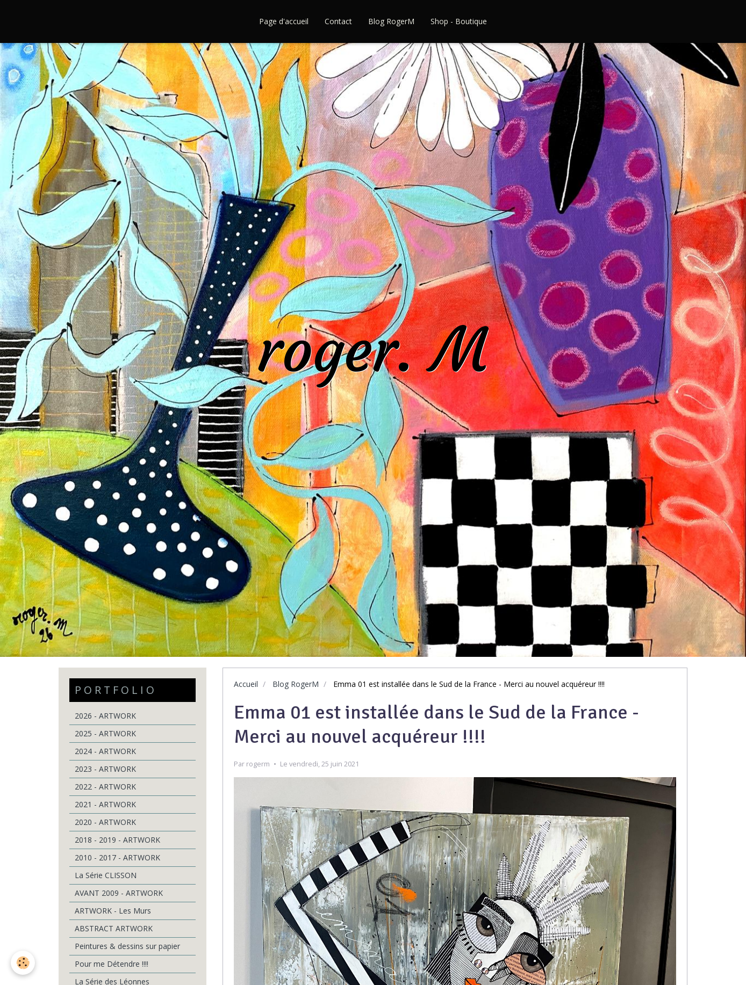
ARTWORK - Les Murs (113, 911)
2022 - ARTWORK (105, 786)
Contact (338, 21)
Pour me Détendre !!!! (111, 964)
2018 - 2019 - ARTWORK (117, 840)
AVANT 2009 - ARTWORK (119, 893)
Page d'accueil (284, 21)
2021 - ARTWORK (105, 804)
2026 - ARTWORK (105, 716)
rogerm (258, 764)
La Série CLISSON (106, 875)
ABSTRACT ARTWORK (114, 928)
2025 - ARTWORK (105, 733)
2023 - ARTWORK (105, 769)
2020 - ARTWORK (105, 822)
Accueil (246, 684)
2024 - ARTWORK (105, 751)
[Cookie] (23, 963)
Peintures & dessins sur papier (127, 946)
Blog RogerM (391, 21)
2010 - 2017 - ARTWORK (117, 857)
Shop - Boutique (459, 21)
